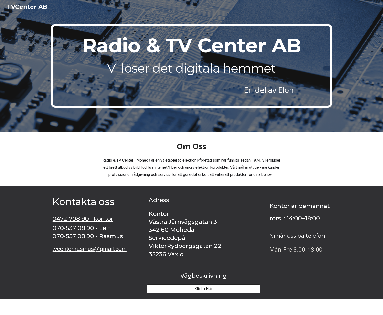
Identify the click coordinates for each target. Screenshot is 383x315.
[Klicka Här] (203, 288)
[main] (191, 66)
